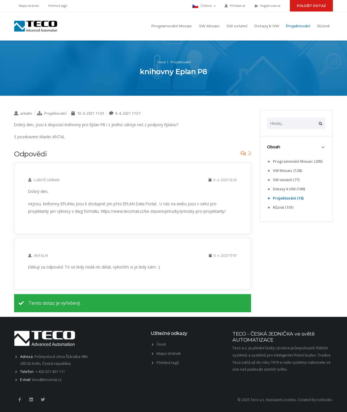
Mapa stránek (29, 6)
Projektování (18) (286, 198)
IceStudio (324, 399)
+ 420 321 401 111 (50, 371)
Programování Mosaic (171, 26)
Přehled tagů (57, 6)
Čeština (203, 6)
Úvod (161, 62)
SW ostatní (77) (284, 179)
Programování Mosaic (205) (295, 161)
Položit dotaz (311, 6)
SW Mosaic (209, 26)
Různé (323, 26)
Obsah (273, 147)
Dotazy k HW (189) (286, 188)
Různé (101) (281, 207)
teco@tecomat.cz (47, 379)
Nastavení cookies (281, 399)
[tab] (296, 147)
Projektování (298, 26)
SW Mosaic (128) (285, 170)
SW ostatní (237, 26)
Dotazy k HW (266, 26)
